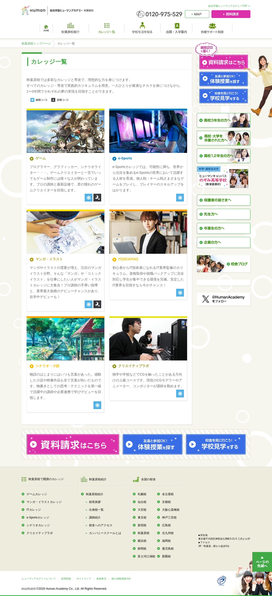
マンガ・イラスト (49, 259)
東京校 (142, 517)
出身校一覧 (96, 509)
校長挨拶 (95, 502)
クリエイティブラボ (133, 366)
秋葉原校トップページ (36, 43)
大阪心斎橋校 (171, 509)
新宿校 (142, 525)
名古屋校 (168, 494)
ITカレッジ (34, 509)
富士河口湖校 (146, 556)
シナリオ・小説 (47, 366)
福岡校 (166, 541)
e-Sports (125, 158)
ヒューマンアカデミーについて (39, 578)
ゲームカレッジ (37, 494)
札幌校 (142, 494)
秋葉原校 (143, 533)
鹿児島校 (168, 548)
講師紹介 (95, 517)
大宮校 (142, 509)
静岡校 (142, 548)
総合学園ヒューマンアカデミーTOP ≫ (229, 6)
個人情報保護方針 (121, 578)
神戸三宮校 (169, 517)
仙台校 (142, 502)
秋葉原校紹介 (94, 494)
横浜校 (142, 541)
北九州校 (168, 533)
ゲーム (41, 158)
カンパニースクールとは (105, 533)
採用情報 (66, 578)
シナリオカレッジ (38, 525)
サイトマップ (83, 578)
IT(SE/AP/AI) (128, 259)
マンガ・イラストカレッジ (44, 502)
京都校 (166, 502)
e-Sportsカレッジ (38, 517)
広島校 (166, 525)
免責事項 (101, 578)
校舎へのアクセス (100, 525)
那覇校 (166, 556)
